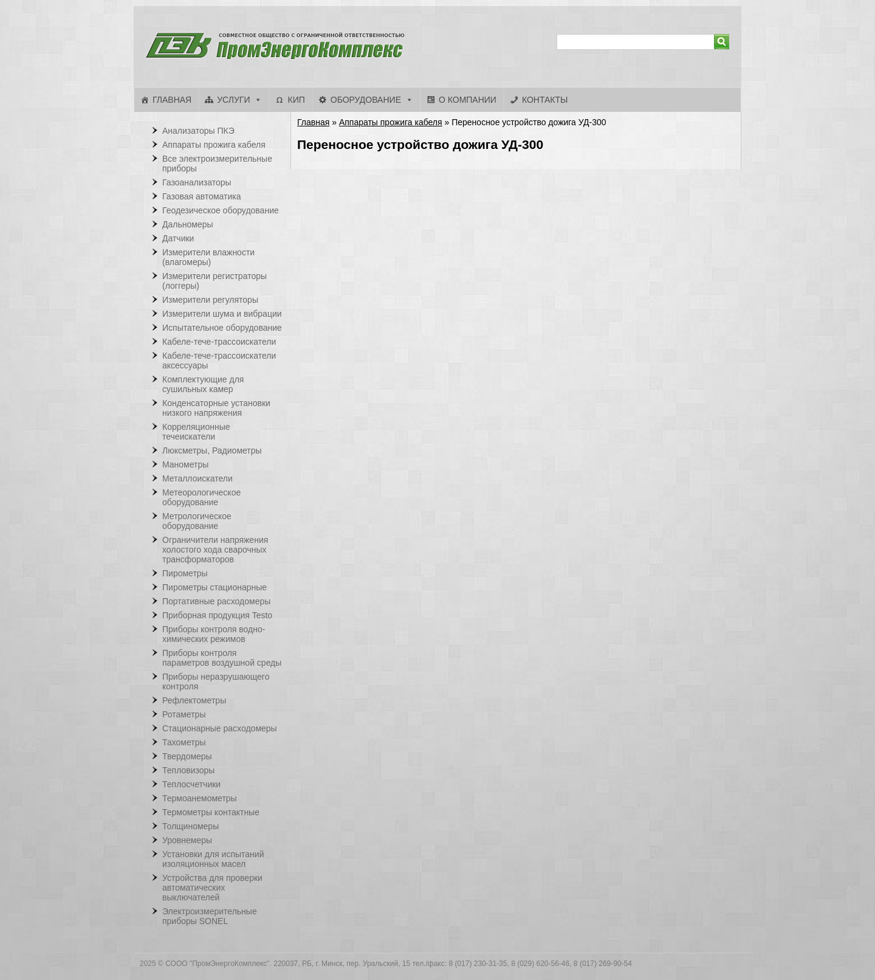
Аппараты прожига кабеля (390, 122)
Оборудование (366, 100)
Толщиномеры (190, 826)
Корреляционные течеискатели (196, 431)
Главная (172, 100)
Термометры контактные (210, 812)
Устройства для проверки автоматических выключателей (212, 887)
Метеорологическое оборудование (201, 497)
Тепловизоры (188, 770)
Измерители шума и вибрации (222, 314)
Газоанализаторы (197, 182)
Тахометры (184, 742)
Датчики (178, 238)
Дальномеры (187, 224)
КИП (295, 100)
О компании (467, 100)
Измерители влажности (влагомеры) (208, 257)
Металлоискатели (197, 478)
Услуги (233, 100)
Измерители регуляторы (210, 300)
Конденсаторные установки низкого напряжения (216, 408)
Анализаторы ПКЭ (198, 131)
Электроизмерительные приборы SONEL (209, 916)
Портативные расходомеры (216, 601)
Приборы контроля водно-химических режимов (213, 634)
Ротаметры (183, 714)
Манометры (185, 464)
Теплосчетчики (191, 784)
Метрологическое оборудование (197, 521)
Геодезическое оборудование (220, 210)
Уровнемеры (187, 840)
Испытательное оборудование (222, 328)
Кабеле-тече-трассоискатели (219, 342)
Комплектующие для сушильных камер (203, 384)
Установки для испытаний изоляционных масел (213, 859)
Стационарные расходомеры (219, 728)
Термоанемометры (199, 798)
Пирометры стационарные (214, 587)
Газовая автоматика (201, 196)
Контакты (545, 100)
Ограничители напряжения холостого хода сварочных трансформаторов (215, 549)
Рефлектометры (194, 700)
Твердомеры (187, 756)
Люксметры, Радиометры (212, 450)
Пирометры (185, 573)
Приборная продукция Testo (217, 615)
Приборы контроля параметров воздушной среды (221, 658)
